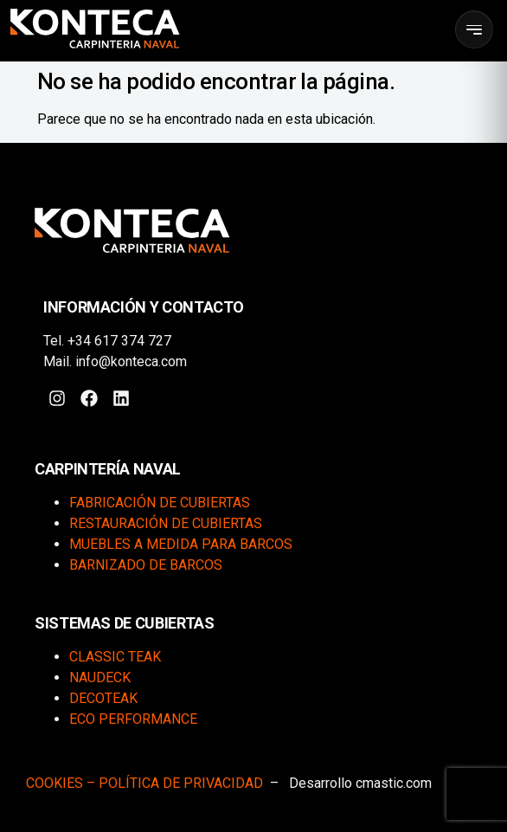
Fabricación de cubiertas (159, 502)
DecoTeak (103, 698)
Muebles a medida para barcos (180, 544)
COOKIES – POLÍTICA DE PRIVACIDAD (144, 783)
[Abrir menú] (474, 29)
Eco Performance (133, 719)
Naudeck (100, 677)
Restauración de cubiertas (165, 523)
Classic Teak (115, 656)
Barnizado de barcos (145, 565)
